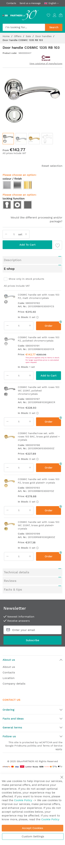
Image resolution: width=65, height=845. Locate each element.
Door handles (43, 36)
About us (9, 667)
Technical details (16, 572)
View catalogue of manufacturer (45, 63)
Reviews (10, 581)
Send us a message (30, 3)
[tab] (32, 260)
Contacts (11, 3)
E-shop (9, 268)
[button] (21, 138)
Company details (14, 683)
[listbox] (32, 186)
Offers (18, 36)
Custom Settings (33, 836)
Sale (29, 36)
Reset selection (52, 165)
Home (6, 36)
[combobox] (24, 27)
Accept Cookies (32, 828)
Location (9, 678)
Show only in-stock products (26, 278)
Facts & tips (13, 589)
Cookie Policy (23, 800)
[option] (7, 185)
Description (12, 260)
